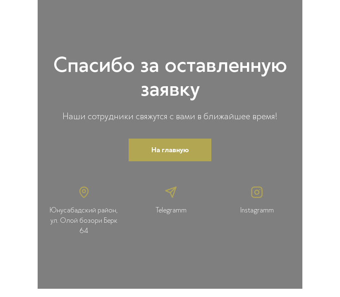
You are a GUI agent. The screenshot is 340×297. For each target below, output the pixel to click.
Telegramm (171, 210)
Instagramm (257, 210)
